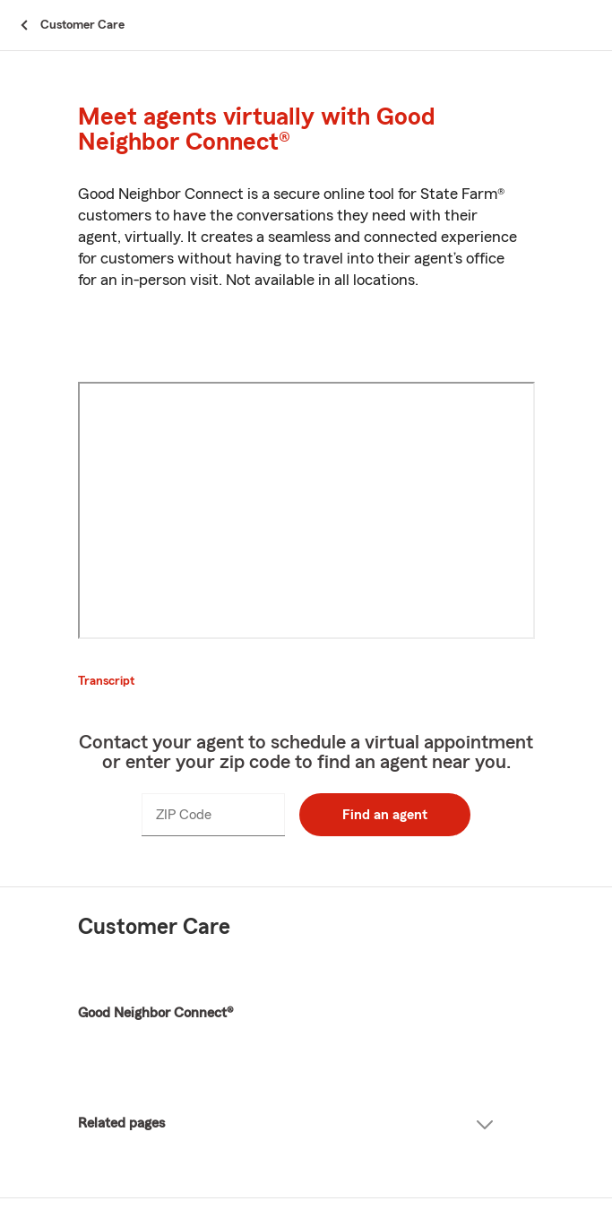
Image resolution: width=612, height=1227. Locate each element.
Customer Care (154, 927)
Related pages (286, 1123)
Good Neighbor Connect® (155, 1013)
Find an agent (384, 815)
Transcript (106, 681)
